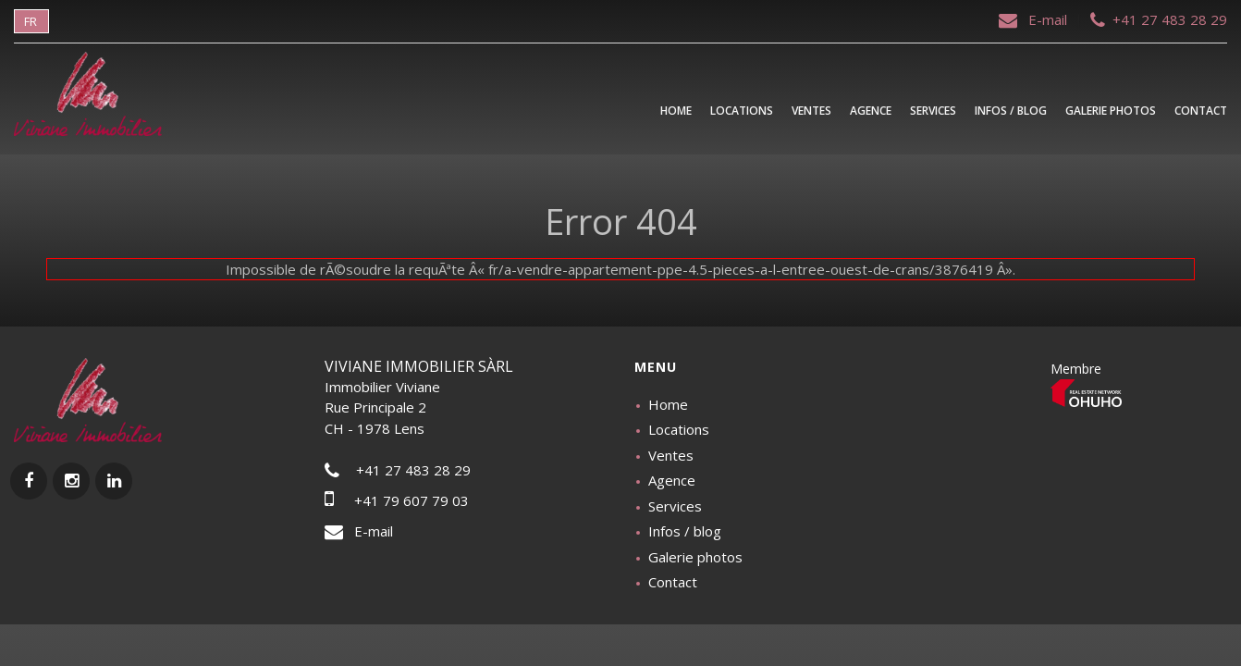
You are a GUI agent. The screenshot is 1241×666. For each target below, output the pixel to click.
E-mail (1035, 19)
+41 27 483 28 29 (1158, 19)
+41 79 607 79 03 (397, 500)
